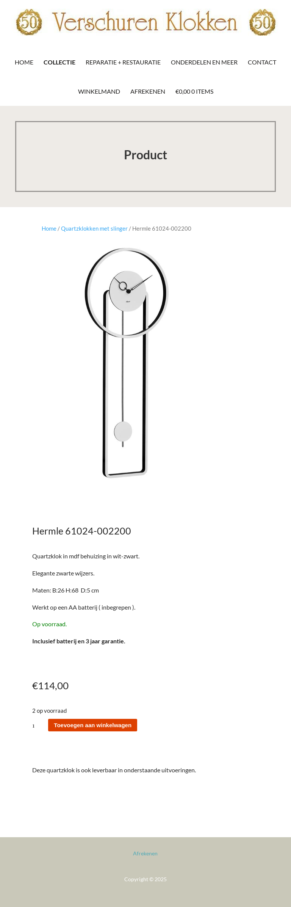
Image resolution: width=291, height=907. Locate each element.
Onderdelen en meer (204, 62)
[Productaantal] (39, 725)
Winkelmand (99, 91)
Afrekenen (147, 91)
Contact (262, 62)
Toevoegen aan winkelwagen (92, 725)
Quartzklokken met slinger (94, 228)
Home (24, 62)
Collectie (59, 62)
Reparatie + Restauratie (123, 62)
